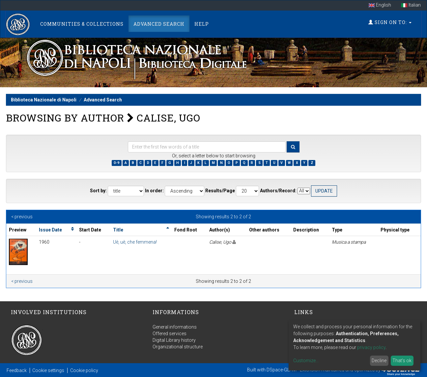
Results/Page (220, 190)
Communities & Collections (82, 24)
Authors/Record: (278, 190)
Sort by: (98, 190)
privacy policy (371, 347)
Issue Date (50, 229)
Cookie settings (48, 370)
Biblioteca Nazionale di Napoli (43, 99)
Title (118, 229)
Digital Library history (174, 340)
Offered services (169, 333)
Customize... (306, 360)
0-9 (116, 163)
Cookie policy (84, 370)
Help (201, 24)
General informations (175, 327)
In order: (154, 190)
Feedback (17, 370)
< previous (22, 216)
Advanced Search (159, 24)
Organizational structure (178, 346)
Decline (379, 360)
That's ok (402, 360)
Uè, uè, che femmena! (135, 242)
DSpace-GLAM (282, 369)
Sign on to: (390, 22)
